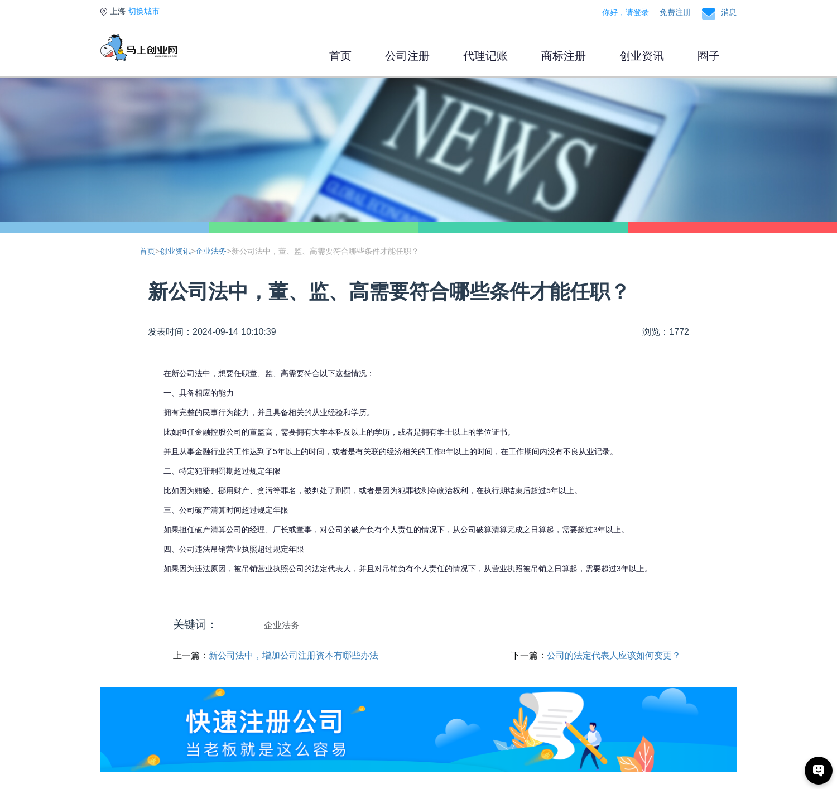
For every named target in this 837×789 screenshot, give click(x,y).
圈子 (709, 56)
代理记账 (485, 56)
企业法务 (211, 251)
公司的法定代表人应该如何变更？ (614, 655)
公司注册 (407, 56)
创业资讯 (641, 56)
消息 (729, 12)
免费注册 (675, 12)
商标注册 (563, 56)
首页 (340, 56)
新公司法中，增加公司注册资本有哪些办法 (293, 655)
